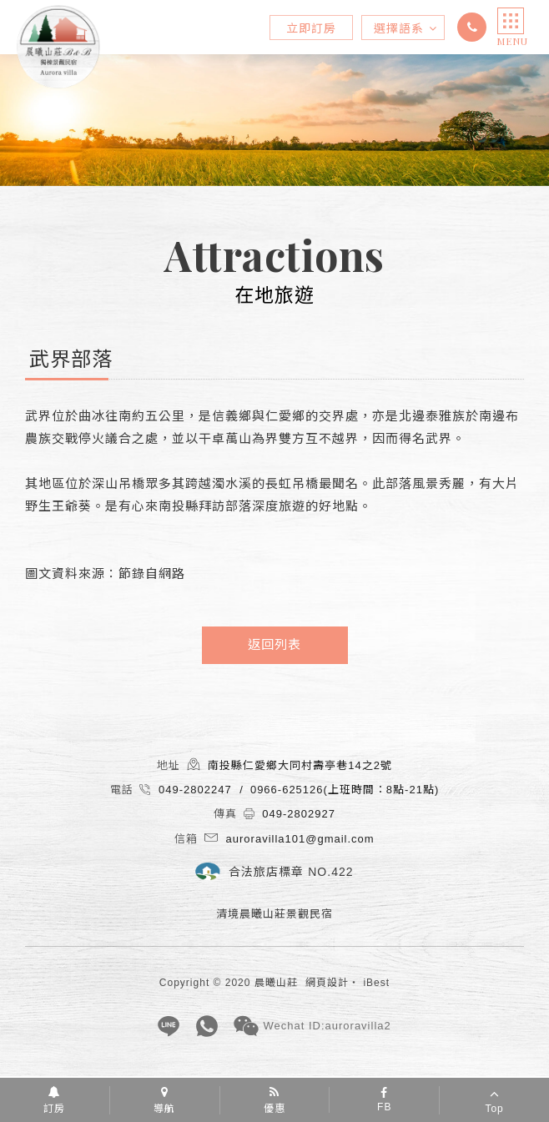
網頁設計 (327, 983)
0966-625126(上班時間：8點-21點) (344, 789)
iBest (376, 983)
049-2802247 (474, 27)
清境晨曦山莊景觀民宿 (58, 46)
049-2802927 (298, 814)
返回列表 (274, 644)
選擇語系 (405, 28)
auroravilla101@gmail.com (300, 839)
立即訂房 (311, 28)
